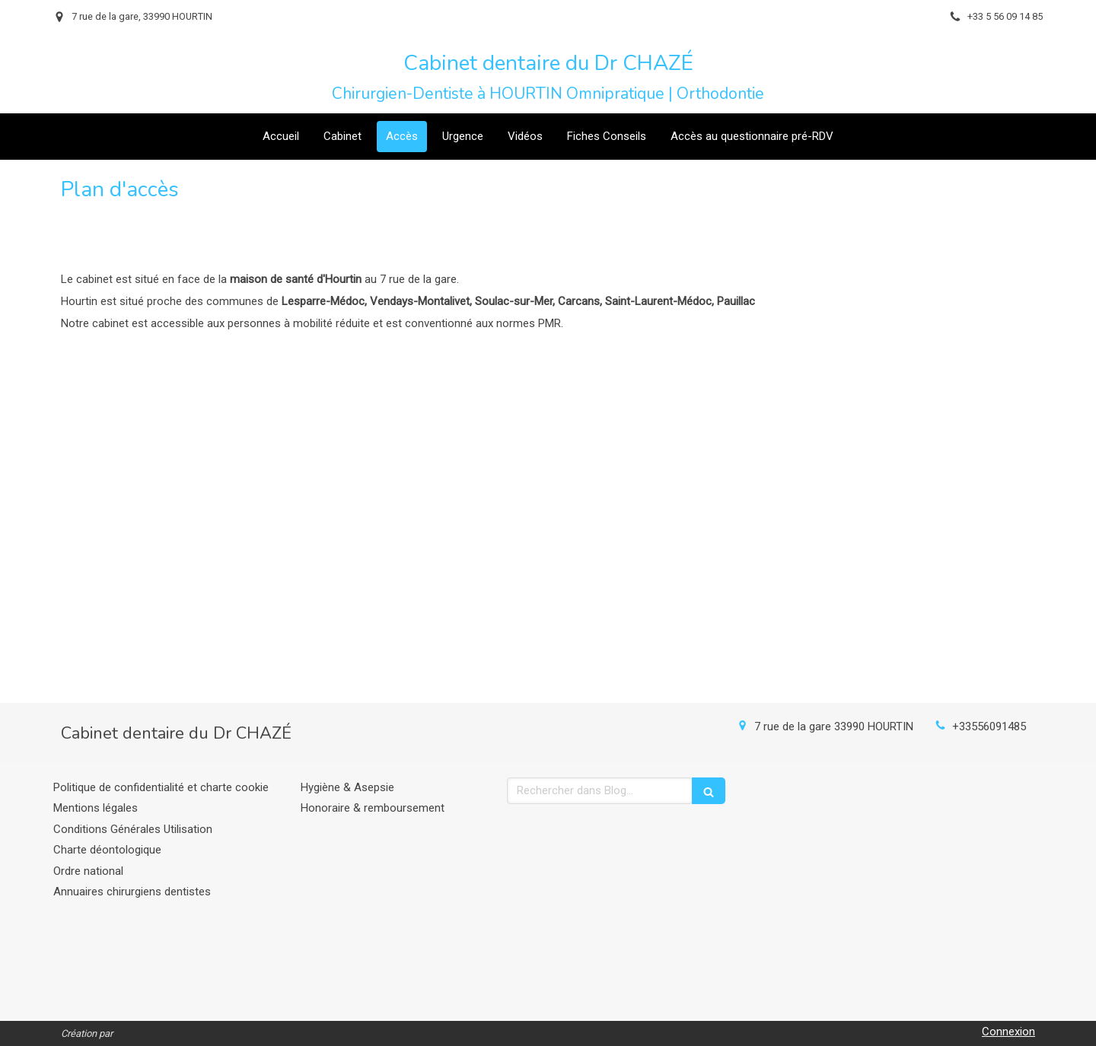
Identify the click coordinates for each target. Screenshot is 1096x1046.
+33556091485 (989, 726)
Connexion (1008, 1031)
